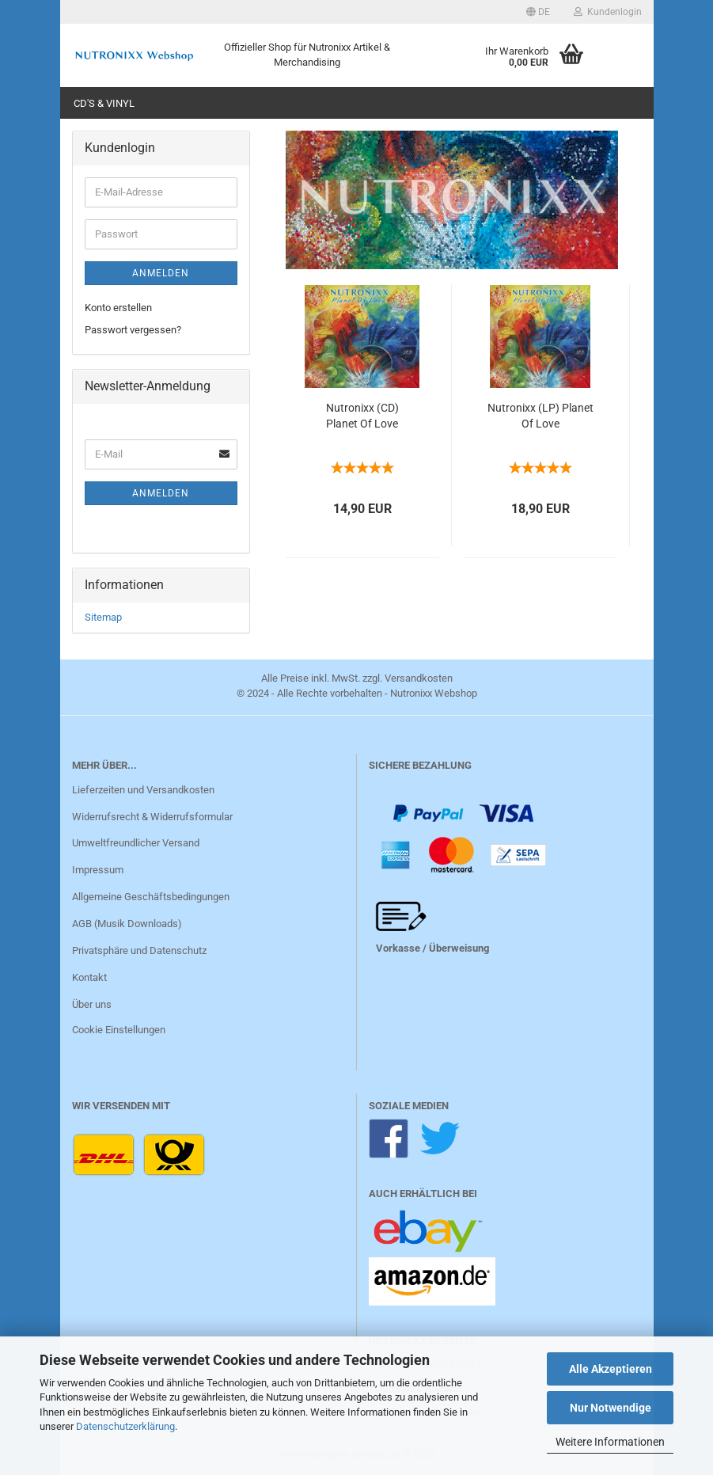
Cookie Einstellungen (118, 1030)
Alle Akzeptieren (610, 1369)
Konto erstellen (118, 308)
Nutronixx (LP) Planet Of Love (540, 415)
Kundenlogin (608, 11)
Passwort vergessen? (133, 330)
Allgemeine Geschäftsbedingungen (150, 897)
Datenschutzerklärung (125, 1426)
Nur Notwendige (610, 1407)
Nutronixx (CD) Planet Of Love (362, 415)
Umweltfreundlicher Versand (135, 843)
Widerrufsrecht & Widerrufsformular (152, 817)
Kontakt (89, 977)
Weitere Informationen (610, 1441)
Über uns (92, 1004)
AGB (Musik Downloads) (127, 923)
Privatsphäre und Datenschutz (139, 950)
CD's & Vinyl (104, 103)
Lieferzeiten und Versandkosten (143, 790)
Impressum (97, 870)
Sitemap (103, 617)
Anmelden (160, 273)
